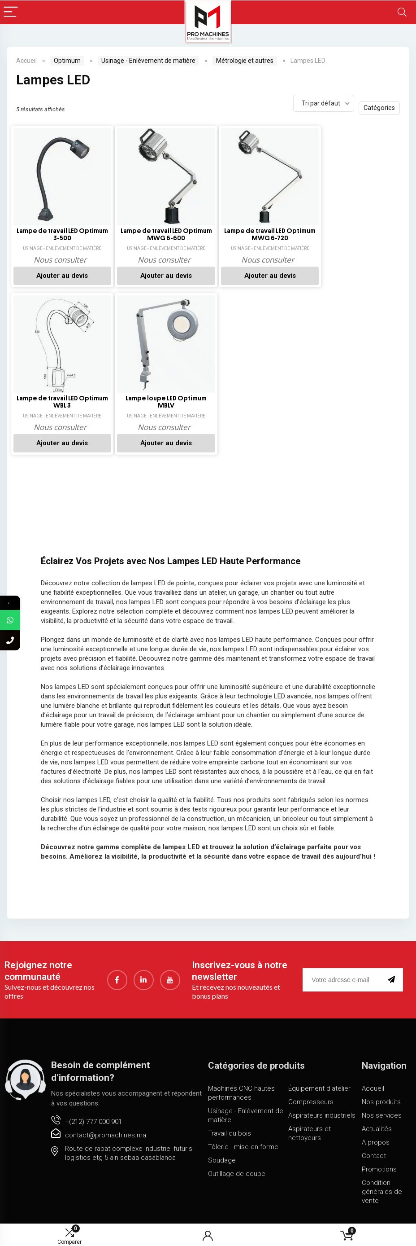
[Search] (402, 12)
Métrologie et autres (244, 60)
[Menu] (11, 12)
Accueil (26, 60)
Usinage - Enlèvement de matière (148, 60)
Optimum (67, 60)
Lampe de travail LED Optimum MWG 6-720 (249, 234)
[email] (343, 980)
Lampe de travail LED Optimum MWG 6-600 (154, 234)
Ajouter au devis (58, 276)
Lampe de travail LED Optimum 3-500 (58, 234)
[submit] (393, 980)
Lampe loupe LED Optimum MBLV (58, 401)
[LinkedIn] (144, 980)
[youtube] (170, 980)
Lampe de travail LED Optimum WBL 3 (345, 234)
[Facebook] (117, 980)
